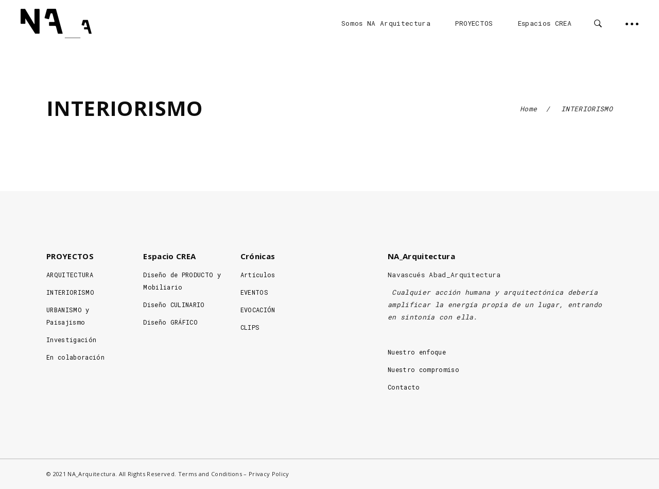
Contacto (404, 387)
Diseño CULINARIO (173, 304)
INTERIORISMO (70, 292)
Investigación (71, 339)
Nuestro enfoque (417, 352)
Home (528, 108)
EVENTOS (254, 292)
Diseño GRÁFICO (170, 322)
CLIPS (250, 327)
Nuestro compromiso (423, 369)
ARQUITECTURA (69, 275)
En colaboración (75, 357)
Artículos (257, 275)
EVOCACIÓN (257, 310)
